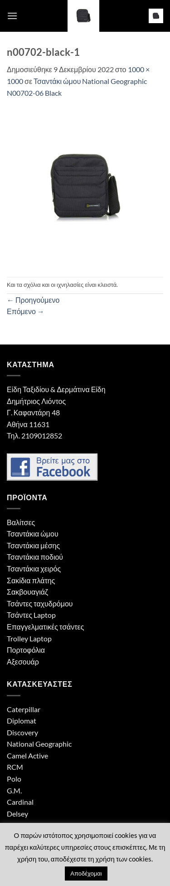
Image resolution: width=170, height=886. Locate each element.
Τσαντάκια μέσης (33, 545)
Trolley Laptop (29, 638)
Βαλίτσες (21, 522)
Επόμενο (25, 311)
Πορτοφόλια (26, 649)
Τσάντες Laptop (31, 614)
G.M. (14, 790)
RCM (15, 767)
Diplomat (21, 720)
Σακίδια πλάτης (31, 580)
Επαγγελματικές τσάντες (45, 626)
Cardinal (20, 801)
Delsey (17, 813)
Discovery (22, 732)
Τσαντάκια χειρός (34, 568)
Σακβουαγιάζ (27, 591)
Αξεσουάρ (23, 661)
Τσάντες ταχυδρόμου (40, 603)
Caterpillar (23, 709)
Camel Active (27, 755)
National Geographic (39, 743)
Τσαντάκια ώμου (32, 533)
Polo (14, 778)
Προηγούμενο (33, 299)
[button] (12, 16)
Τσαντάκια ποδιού (35, 556)
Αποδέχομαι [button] (86, 873)
